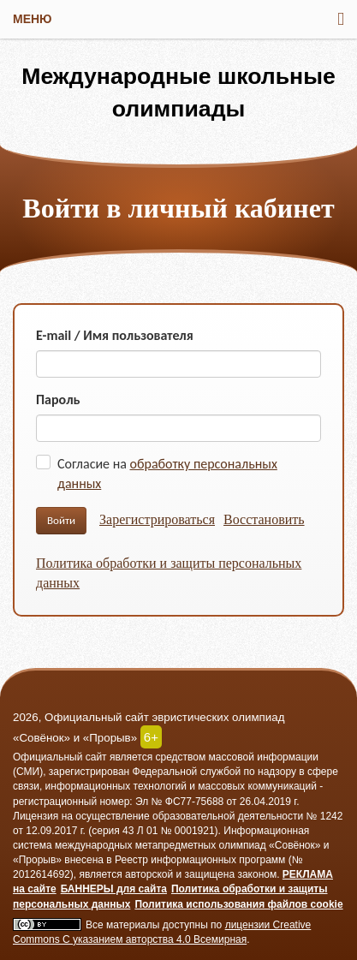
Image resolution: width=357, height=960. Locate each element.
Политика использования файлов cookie (238, 904)
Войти (61, 520)
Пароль (58, 399)
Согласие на (167, 474)
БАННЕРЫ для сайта (114, 889)
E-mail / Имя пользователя (114, 335)
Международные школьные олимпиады (178, 92)
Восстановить (264, 519)
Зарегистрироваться (157, 519)
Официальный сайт (60, 757)
